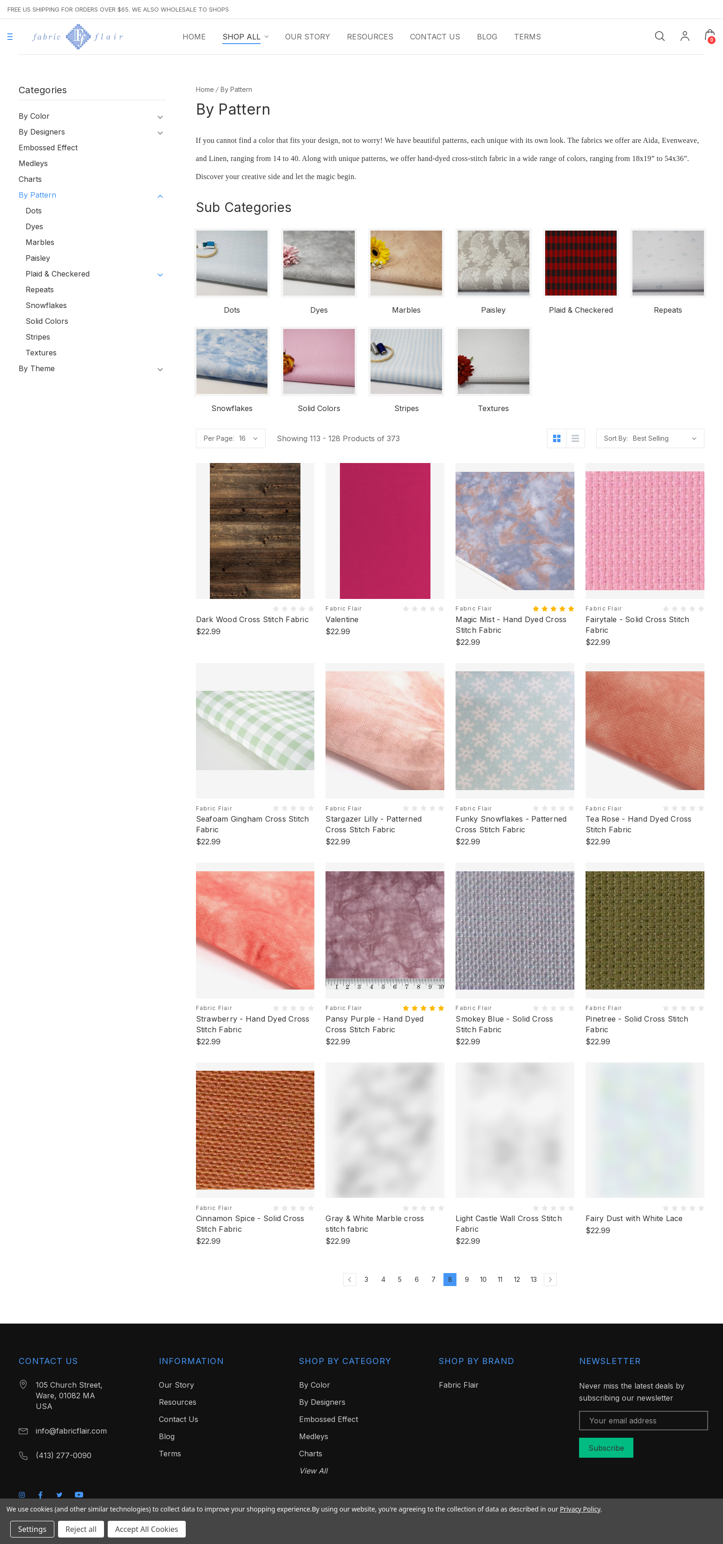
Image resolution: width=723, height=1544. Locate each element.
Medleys (33, 163)
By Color (34, 116)
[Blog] (487, 36)
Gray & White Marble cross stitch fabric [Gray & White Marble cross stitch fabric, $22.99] (375, 1224)
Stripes (38, 336)
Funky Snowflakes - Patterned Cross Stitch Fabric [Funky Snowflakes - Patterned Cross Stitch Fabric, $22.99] (511, 824)
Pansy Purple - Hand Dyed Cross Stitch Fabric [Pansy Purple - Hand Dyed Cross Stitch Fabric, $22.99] (374, 1024)
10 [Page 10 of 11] (483, 1279)
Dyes (34, 226)
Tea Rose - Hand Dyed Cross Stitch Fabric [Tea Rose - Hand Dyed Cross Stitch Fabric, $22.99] (639, 824)
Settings (32, 1529)
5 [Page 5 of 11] (400, 1279)
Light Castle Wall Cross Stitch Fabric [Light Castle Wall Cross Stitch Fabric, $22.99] (509, 1224)
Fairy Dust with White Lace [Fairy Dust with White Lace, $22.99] (634, 1218)
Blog (167, 1436)
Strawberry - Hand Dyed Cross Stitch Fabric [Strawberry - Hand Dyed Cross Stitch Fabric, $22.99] (253, 1024)
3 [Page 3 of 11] (366, 1279)
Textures (41, 352)
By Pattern (37, 194)
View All (313, 1470)
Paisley (38, 258)
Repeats (40, 289)
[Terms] (527, 36)
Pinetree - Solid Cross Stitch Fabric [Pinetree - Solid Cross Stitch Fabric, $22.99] (637, 1024)
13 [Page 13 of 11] (534, 1279)
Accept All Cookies (146, 1529)
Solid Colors (47, 321)
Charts (30, 179)
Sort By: (616, 438)
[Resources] (370, 36)
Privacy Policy (580, 1509)
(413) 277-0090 (63, 1455)
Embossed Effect (48, 147)
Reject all (81, 1529)
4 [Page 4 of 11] (383, 1279)
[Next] (550, 1280)
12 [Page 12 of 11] (517, 1279)
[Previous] (350, 1280)
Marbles (40, 242)
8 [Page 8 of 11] (450, 1279)
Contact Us (178, 1419)
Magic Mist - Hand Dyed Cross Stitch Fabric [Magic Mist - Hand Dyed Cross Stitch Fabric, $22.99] (511, 625)
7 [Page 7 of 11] (433, 1279)
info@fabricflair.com (71, 1430)
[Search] (659, 35)
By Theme (37, 368)
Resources (177, 1402)
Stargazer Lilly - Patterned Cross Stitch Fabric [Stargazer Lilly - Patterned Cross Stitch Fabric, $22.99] (374, 824)
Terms (170, 1453)
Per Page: (219, 438)
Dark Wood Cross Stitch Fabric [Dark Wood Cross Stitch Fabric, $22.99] (252, 619)
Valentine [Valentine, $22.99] (342, 619)
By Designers (42, 131)
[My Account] (684, 36)
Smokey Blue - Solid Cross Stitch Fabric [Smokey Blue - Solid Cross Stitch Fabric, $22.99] (504, 1024)
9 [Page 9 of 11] (467, 1279)
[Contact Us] (435, 36)
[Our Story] (307, 36)
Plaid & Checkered (58, 273)
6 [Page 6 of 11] (417, 1279)
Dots (34, 210)
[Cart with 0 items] (710, 34)
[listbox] (665, 438)
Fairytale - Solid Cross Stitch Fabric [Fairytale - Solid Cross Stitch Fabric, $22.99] (638, 625)
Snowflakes (46, 305)
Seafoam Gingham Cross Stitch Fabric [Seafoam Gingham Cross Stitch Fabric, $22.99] (252, 824)
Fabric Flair (459, 1385)
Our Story (176, 1385)
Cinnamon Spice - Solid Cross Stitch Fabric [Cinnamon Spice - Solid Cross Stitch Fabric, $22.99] (250, 1224)
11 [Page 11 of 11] (500, 1279)
